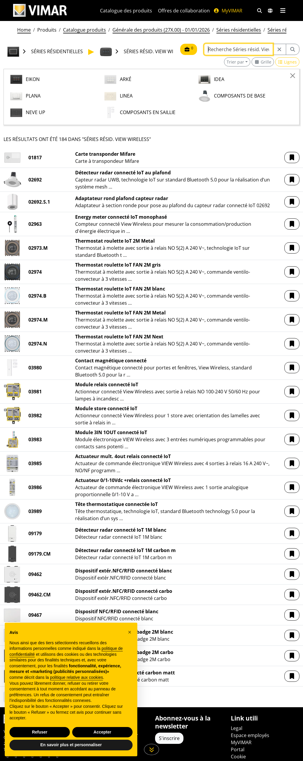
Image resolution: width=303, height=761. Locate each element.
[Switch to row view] (287, 61)
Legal (236, 728)
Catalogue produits (84, 30)
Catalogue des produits (126, 10)
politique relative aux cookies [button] (76, 677)
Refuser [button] (39, 732)
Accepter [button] (102, 732)
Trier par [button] (235, 62)
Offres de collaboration (184, 10)
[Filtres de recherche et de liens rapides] (259, 10)
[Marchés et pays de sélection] (270, 10)
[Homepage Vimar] (49, 10)
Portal (237, 749)
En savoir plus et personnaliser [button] (71, 744)
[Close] (292, 75)
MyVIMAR (227, 10)
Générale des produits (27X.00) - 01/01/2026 (161, 30)
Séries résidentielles (238, 30)
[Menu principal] (282, 10)
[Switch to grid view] (263, 61)
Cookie (238, 756)
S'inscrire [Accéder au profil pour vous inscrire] (169, 738)
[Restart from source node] (279, 49)
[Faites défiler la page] (151, 749)
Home (24, 30)
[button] (291, 157)
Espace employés (250, 735)
